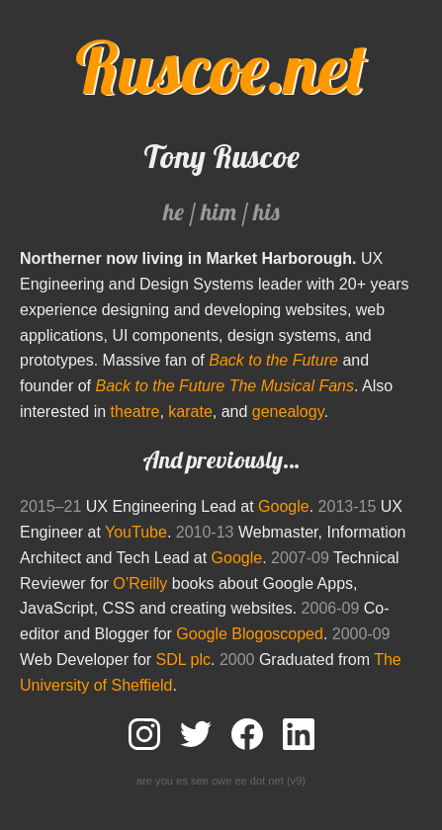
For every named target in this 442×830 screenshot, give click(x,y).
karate (190, 411)
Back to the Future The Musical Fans (225, 385)
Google (283, 506)
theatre (135, 411)
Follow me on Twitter (196, 734)
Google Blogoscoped (249, 633)
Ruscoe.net (221, 67)
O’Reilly (140, 583)
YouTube (136, 532)
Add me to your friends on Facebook (247, 734)
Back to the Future (273, 360)
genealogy (288, 411)
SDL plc (183, 659)
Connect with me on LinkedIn (298, 734)
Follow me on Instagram (144, 734)
